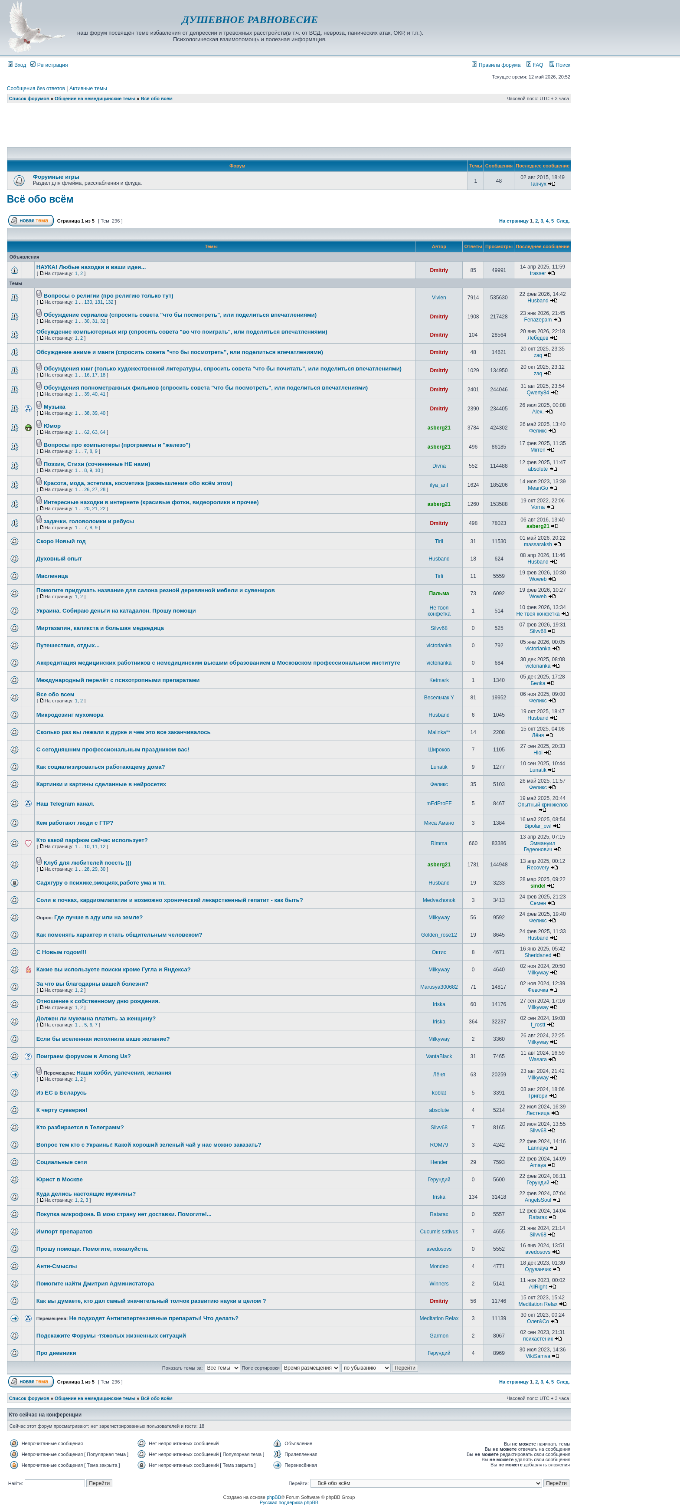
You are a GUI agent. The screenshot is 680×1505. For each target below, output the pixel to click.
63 (95, 432)
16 (86, 374)
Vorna (538, 507)
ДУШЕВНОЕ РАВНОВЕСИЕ (250, 19)
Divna (439, 466)
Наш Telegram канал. (65, 803)
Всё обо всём (157, 98)
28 (102, 489)
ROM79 (439, 1145)
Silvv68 (439, 628)
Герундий (439, 1180)
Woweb (537, 579)
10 (97, 470)
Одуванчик (538, 1269)
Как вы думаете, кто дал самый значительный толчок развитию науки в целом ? (151, 1301)
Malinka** (439, 732)
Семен (538, 903)
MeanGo (538, 488)
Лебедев (537, 338)
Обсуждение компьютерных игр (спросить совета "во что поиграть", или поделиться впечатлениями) (181, 331)
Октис (439, 952)
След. (563, 220)
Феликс (538, 431)
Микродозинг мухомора (70, 715)
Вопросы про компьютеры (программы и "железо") (117, 445)
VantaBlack (439, 1056)
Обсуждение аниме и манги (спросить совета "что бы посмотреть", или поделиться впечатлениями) (179, 352)
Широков (439, 750)
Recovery (538, 868)
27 (95, 489)
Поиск (559, 65)
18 (102, 374)
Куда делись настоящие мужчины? (86, 1193)
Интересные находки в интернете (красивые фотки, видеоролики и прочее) (151, 502)
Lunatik (439, 767)
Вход (17, 65)
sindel (538, 886)
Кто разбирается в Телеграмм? (80, 1127)
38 (86, 413)
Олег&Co (538, 1321)
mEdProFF (438, 803)
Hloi (538, 753)
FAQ (534, 65)
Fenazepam (538, 320)
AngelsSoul (538, 1200)
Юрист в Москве (59, 1179)
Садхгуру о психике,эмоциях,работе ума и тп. (101, 882)
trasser (538, 273)
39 (86, 394)
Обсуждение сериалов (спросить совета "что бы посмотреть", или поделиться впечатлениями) (180, 314)
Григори (538, 1096)
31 (95, 321)
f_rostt (538, 1025)
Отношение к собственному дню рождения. (98, 1001)
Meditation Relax (537, 1304)
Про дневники (56, 1353)
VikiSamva (538, 1356)
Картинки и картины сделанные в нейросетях (101, 784)
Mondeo (439, 1266)
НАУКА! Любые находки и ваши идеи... (91, 267)
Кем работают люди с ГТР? (75, 823)
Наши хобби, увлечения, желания (124, 1072)
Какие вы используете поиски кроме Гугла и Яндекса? (113, 969)
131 (99, 302)
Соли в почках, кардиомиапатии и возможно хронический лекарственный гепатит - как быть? (169, 900)
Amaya (538, 1165)
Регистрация (49, 65)
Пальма (439, 593)
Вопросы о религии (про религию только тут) (108, 295)
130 (88, 302)
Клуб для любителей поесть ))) (87, 862)
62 (86, 432)
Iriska (439, 1004)
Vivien (439, 298)
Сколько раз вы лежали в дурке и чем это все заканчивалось (123, 732)
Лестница (537, 1113)
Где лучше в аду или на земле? (98, 917)
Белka (537, 683)
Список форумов (29, 98)
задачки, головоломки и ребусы (89, 521)
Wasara (538, 1059)
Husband (537, 301)
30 (86, 321)
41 (102, 394)
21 (95, 508)
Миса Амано (439, 823)
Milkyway (439, 918)
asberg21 (439, 428)
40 (95, 394)
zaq (538, 355)
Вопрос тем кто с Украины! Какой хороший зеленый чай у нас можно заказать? (149, 1144)
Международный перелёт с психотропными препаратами (118, 680)
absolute (538, 469)
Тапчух (538, 184)
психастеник (538, 1339)
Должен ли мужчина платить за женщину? (96, 1018)
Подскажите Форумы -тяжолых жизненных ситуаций (111, 1335)
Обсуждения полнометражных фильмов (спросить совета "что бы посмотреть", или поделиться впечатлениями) (206, 387)
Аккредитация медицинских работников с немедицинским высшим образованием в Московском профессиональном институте (218, 662)
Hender (439, 1162)
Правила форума (496, 65)
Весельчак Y (439, 698)
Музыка (54, 406)
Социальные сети (61, 1162)
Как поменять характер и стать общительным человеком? (119, 934)
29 (95, 869)
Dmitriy (439, 270)
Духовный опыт (59, 558)
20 (86, 508)
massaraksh (538, 544)
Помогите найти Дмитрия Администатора (95, 1283)
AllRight (538, 1287)
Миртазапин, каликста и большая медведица (100, 628)
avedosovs (439, 1249)
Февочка (538, 990)
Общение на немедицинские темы (95, 98)
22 (102, 508)
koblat (439, 1093)
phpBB (274, 1497)
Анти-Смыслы (56, 1266)
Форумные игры (56, 177)
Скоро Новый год (61, 541)
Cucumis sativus (439, 1232)
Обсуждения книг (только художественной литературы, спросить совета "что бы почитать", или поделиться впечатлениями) (223, 368)
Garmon (439, 1336)
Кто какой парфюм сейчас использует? (92, 840)
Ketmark (439, 680)
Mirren (537, 450)
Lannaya (538, 1148)
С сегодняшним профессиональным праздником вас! (113, 749)
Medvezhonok (439, 900)
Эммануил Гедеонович (540, 846)
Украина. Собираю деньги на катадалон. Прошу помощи (116, 610)
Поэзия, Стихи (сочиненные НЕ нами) (97, 464)
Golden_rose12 (439, 935)
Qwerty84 (538, 393)
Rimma (439, 843)
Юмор (52, 426)
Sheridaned (538, 955)
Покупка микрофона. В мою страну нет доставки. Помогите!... (124, 1214)
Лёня (538, 735)
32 (102, 321)
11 (95, 846)
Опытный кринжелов (542, 805)
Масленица (52, 576)
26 (86, 489)
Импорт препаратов (64, 1231)
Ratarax (439, 1214)
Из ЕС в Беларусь (61, 1092)
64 (102, 432)
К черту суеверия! (62, 1110)
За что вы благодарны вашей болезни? (92, 983)
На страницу (514, 220)
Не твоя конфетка (439, 611)
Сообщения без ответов (36, 88)
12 (102, 846)
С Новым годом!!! (61, 952)
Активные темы (88, 88)
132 (109, 302)
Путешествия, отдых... (68, 645)
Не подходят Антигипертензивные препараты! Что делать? (154, 1318)
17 (95, 374)
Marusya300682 (439, 987)
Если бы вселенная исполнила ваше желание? (103, 1039)
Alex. (538, 412)
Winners (438, 1284)
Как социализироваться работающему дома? (100, 767)
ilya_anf (439, 485)
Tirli (439, 541)
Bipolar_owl (538, 826)
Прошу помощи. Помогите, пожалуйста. (92, 1249)
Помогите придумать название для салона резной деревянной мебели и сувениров (155, 590)
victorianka (439, 646)
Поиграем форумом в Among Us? (83, 1056)
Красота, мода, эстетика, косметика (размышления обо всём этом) (138, 483)
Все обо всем (55, 694)
